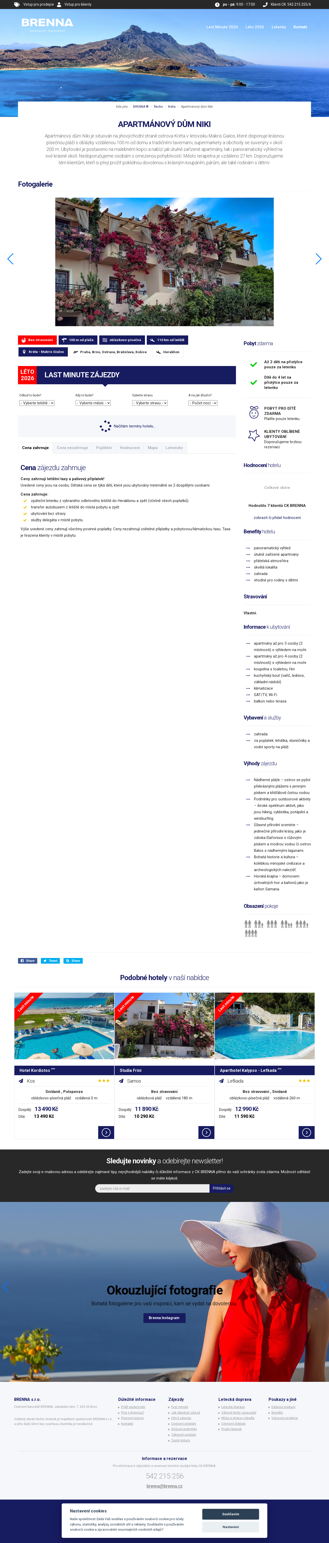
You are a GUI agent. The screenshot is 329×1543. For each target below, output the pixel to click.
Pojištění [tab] (104, 447)
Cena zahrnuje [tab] (35, 447)
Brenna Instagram (164, 1318)
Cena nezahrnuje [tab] (72, 447)
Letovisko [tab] (174, 447)
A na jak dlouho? (200, 395)
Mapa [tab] (153, 447)
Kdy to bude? (84, 395)
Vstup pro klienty (78, 4)
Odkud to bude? (30, 395)
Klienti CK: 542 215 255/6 (291, 4)
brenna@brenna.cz (164, 1486)
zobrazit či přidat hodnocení (277, 517)
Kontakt (300, 27)
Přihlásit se (222, 1188)
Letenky (279, 27)
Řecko (158, 106)
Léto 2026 (255, 27)
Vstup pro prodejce (38, 4)
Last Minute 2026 (222, 27)
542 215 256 (165, 1476)
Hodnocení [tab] (130, 447)
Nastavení (231, 1527)
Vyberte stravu (142, 395)
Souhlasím (230, 1514)
